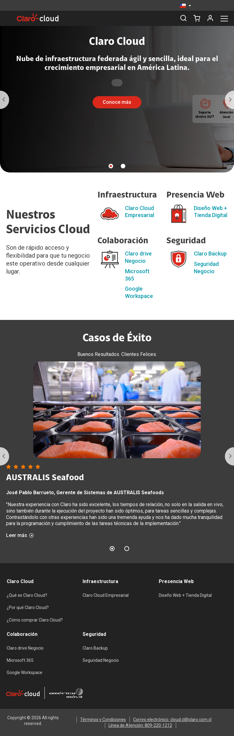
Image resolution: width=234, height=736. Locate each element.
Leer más (20, 535)
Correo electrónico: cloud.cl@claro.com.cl (172, 719)
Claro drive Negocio (25, 648)
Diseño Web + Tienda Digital (185, 595)
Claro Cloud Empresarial (106, 595)
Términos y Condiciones (103, 719)
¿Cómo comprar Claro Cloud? (35, 620)
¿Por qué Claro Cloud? (28, 607)
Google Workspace (24, 672)
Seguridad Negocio (101, 660)
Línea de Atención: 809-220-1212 (140, 725)
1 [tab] (110, 166)
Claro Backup (210, 253)
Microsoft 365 (20, 660)
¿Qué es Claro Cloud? (27, 595)
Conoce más (117, 102)
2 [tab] (123, 166)
